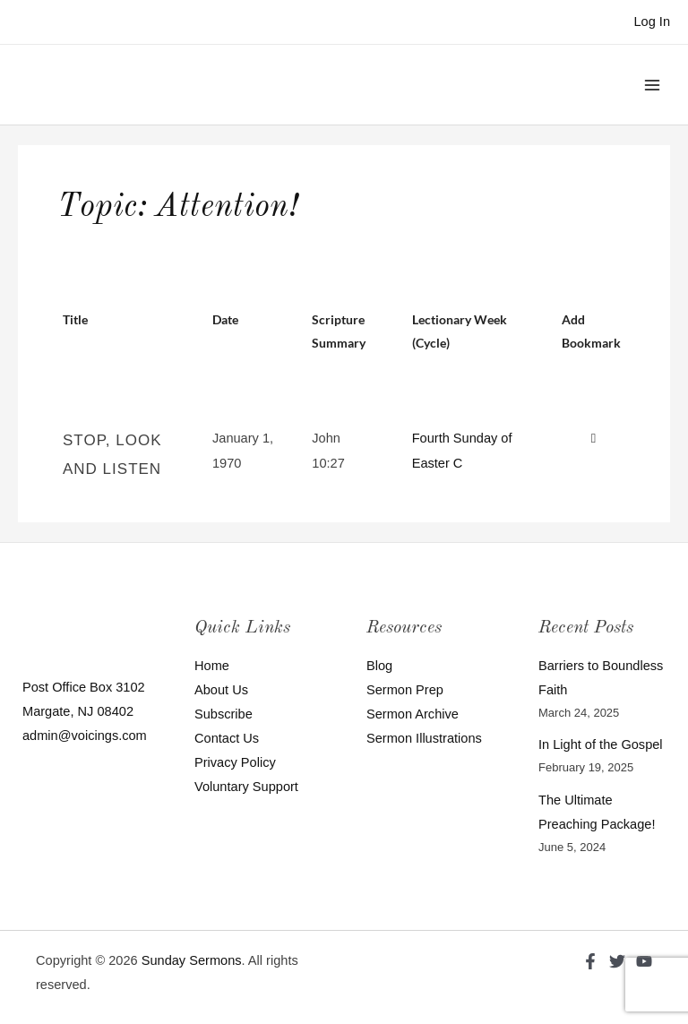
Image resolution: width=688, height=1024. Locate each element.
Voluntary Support (246, 786)
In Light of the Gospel (600, 744)
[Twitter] (617, 961)
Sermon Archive (412, 714)
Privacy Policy (235, 762)
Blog (379, 665)
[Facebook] (590, 961)
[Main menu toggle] (652, 84)
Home (211, 665)
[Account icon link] (651, 22)
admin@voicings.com (84, 735)
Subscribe (223, 714)
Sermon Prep (404, 690)
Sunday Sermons (192, 960)
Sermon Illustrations (424, 738)
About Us (221, 690)
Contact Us (226, 738)
